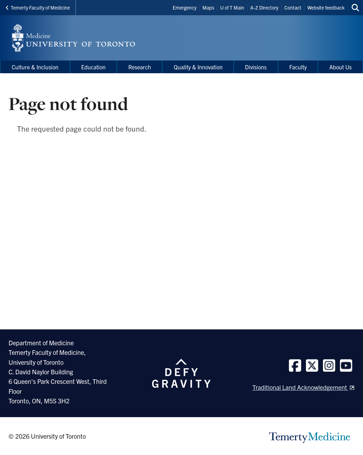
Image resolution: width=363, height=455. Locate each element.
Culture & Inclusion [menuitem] (35, 66)
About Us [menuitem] (340, 66)
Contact (292, 7)
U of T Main (232, 7)
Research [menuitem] (139, 66)
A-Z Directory (264, 7)
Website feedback (326, 7)
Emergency (184, 7)
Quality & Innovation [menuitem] (198, 66)
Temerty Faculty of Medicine (38, 7)
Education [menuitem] (93, 66)
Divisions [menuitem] (256, 66)
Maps (208, 7)
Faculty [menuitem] (298, 66)
